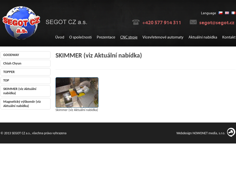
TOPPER (9, 72)
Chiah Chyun (12, 63)
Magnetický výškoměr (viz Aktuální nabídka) (22, 104)
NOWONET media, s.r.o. (208, 133)
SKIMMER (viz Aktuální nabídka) (19, 91)
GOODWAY (11, 55)
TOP (6, 80)
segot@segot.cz (216, 23)
